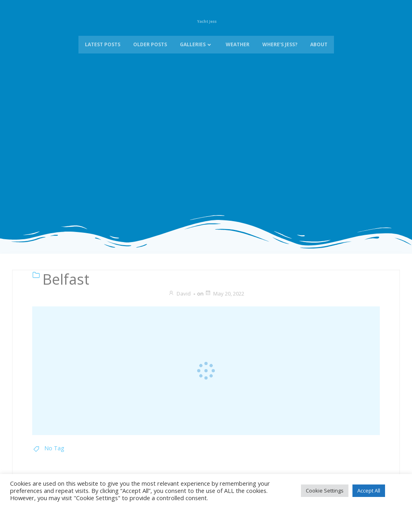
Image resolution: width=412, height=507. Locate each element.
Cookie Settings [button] (325, 490)
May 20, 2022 (224, 293)
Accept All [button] (368, 490)
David (179, 293)
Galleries (196, 51)
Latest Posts (102, 51)
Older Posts (150, 51)
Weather (237, 51)
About (319, 51)
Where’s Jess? (279, 51)
